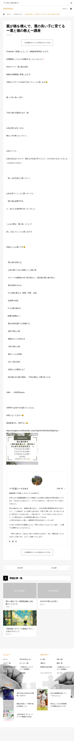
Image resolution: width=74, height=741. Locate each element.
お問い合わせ (7, 673)
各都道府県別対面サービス (10, 668)
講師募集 (23, 673)
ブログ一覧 (7, 663)
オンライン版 (24, 663)
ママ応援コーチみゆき (18, 489)
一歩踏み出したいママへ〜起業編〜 (26, 668)
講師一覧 (60, 663)
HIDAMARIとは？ (26, 659)
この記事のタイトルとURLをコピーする (37, 42)
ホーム (5, 659)
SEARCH (71, 2)
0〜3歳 (42, 659)
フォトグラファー (46, 673)
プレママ (60, 673)
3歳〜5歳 (60, 659)
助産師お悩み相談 (46, 667)
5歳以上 (42, 663)
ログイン (65, 8)
